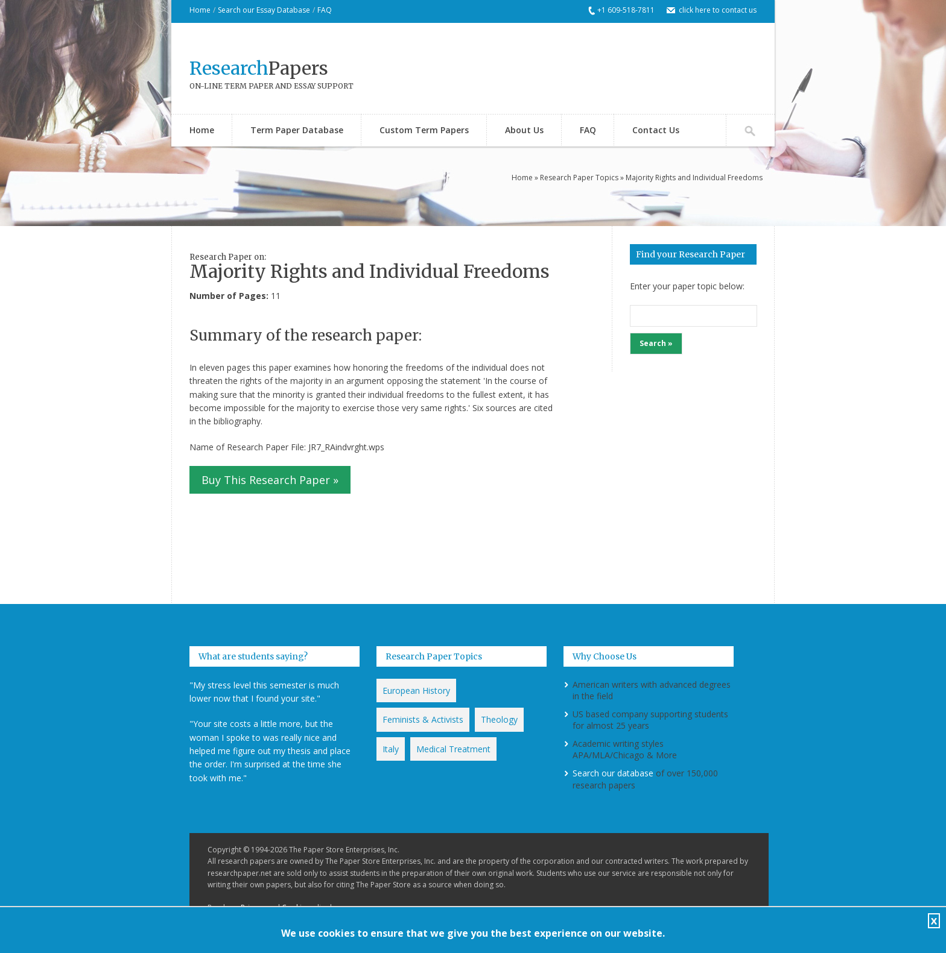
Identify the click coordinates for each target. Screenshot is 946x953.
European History (416, 690)
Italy (391, 749)
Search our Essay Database (264, 10)
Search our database (613, 773)
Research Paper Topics (579, 177)
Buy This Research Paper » (270, 480)
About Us (524, 130)
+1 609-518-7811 (626, 10)
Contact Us (655, 130)
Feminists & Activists (423, 719)
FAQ (324, 10)
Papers (258, 68)
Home (200, 10)
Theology (499, 719)
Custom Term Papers (424, 130)
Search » (656, 343)
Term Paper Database (296, 130)
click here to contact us (718, 10)
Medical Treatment (453, 749)
